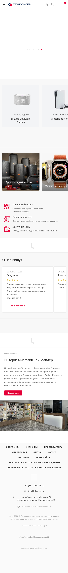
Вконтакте (34, 477)
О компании (12, 447)
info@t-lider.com (36, 491)
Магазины (32, 447)
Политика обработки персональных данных (34, 462)
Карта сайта (43, 457)
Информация (19, 452)
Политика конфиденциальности (36, 506)
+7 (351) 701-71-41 (34, 486)
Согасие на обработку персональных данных (34, 468)
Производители (53, 447)
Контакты (23, 457)
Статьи (37, 452)
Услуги (52, 452)
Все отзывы (65, 260)
